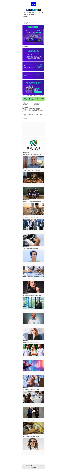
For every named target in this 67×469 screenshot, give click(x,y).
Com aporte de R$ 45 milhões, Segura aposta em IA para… (32, 201)
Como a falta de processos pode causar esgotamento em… (32, 295)
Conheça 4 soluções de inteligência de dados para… (31, 264)
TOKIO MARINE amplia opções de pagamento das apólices (32, 154)
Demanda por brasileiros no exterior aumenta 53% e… (31, 405)
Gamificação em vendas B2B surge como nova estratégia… (32, 358)
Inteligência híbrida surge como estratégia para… (30, 342)
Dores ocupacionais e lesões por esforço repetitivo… (31, 389)
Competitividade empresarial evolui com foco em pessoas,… (32, 452)
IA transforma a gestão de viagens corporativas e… (31, 217)
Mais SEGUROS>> (25, 454)
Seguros (33, 6)
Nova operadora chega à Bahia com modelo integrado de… (32, 232)
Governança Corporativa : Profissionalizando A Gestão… (32, 185)
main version (33, 467)
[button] (27, 10)
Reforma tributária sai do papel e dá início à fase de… (31, 436)
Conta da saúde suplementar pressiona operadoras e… (31, 326)
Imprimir (25, 23)
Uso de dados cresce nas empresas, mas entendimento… (32, 373)
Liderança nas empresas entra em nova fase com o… (31, 311)
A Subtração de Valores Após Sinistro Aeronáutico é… (31, 170)
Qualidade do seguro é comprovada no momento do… (31, 248)
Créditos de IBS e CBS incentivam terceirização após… (31, 279)
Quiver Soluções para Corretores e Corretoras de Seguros (31, 108)
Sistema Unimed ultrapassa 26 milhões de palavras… (31, 420)
